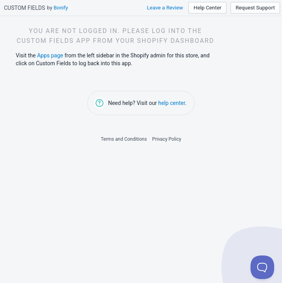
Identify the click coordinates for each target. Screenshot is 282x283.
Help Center (207, 7)
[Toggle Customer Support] (262, 267)
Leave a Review (165, 7)
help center (171, 103)
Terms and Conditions (124, 139)
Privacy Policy (166, 139)
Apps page (50, 55)
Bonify (60, 8)
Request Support (255, 7)
